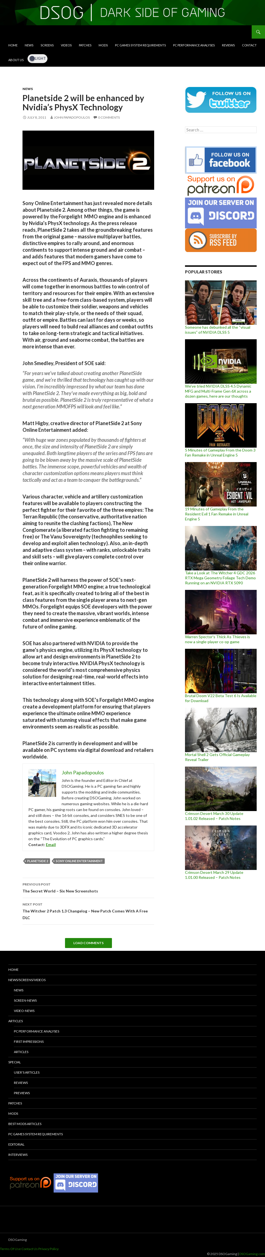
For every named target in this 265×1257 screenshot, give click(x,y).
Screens (47, 45)
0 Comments (109, 117)
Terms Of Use (10, 1249)
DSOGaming (17, 1240)
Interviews (18, 1155)
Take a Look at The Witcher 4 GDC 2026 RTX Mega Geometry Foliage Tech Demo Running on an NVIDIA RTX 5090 (220, 577)
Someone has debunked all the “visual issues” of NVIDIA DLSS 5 (217, 330)
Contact (249, 45)
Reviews (228, 45)
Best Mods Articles (24, 1124)
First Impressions (29, 1041)
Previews (22, 1093)
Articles (15, 1021)
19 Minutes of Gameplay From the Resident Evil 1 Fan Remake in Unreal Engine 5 (216, 514)
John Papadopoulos (72, 117)
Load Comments (88, 943)
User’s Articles (26, 1072)
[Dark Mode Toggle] (38, 58)
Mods (103, 45)
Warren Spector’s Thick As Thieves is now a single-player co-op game (217, 639)
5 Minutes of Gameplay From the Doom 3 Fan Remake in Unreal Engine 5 (220, 452)
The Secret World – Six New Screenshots (88, 887)
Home (13, 45)
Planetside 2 (37, 861)
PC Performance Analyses (194, 45)
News (29, 45)
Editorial (16, 1144)
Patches (85, 45)
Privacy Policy (48, 1249)
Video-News (24, 1011)
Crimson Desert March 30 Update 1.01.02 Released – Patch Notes (214, 816)
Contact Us (29, 1249)
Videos (66, 45)
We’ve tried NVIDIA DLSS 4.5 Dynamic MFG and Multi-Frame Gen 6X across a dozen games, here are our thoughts (218, 391)
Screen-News (25, 1000)
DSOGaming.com (252, 1254)
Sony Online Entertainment (79, 861)
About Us (16, 60)
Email (51, 844)
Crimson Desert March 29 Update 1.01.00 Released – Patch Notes (214, 875)
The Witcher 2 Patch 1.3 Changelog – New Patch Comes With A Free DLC (88, 910)
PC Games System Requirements (140, 45)
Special (14, 1062)
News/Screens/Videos (27, 980)
